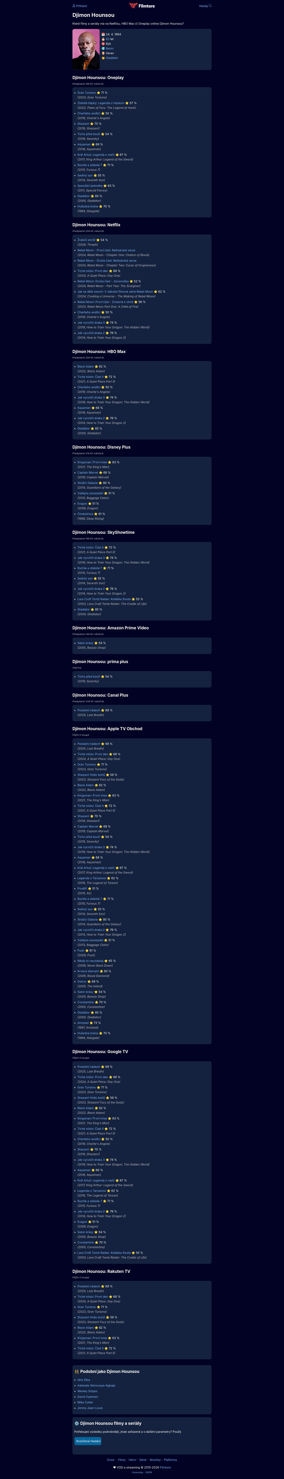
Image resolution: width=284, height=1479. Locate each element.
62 (108, 39)
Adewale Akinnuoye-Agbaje (96, 1385)
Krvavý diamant (88, 971)
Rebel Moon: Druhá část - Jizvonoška (103, 281)
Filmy (122, 1460)
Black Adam (86, 366)
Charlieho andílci (89, 113)
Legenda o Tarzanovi (92, 878)
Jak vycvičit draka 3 (91, 322)
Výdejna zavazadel (90, 493)
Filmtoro (165, 1467)
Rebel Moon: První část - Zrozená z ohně (105, 302)
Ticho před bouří (89, 134)
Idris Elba (84, 1380)
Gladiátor (112, 58)
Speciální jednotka (90, 185)
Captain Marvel (88, 472)
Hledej (205, 6)
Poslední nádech (89, 710)
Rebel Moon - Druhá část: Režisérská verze (107, 260)
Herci (132, 1460)
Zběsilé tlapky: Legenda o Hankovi (101, 103)
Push (81, 950)
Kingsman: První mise (92, 462)
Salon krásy (85, 643)
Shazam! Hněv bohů (91, 775)
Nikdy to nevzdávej (90, 961)
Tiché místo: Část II (91, 377)
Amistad (83, 1023)
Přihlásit (79, 6)
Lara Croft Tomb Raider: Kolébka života (104, 599)
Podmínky (137, 1472)
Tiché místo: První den (93, 271)
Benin (110, 48)
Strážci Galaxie (88, 483)
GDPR (148, 1472)
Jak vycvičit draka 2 (91, 333)
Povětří (82, 888)
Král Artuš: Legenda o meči (96, 154)
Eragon (82, 503)
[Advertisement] (46, 55)
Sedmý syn (85, 175)
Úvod (111, 1460)
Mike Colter (85, 1402)
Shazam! (83, 123)
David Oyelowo (88, 1396)
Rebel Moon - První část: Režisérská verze (106, 250)
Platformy (170, 1460)
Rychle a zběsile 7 (90, 165)
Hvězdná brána (88, 206)
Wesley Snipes (87, 1391)
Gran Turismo (87, 92)
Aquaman (84, 144)
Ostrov (82, 981)
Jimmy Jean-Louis (90, 1408)
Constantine (86, 1002)
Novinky (155, 1460)
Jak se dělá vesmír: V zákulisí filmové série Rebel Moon (115, 291)
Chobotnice (85, 514)
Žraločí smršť (86, 240)
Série (142, 1460)
